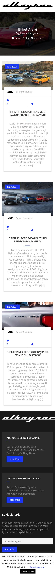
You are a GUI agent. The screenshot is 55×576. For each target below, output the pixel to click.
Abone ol (9, 549)
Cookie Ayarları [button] (37, 566)
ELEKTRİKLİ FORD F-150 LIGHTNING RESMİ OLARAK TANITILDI (28, 240)
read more (15, 459)
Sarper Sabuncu (24, 91)
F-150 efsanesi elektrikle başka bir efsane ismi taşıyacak (27, 354)
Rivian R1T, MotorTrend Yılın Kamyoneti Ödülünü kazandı (27, 113)
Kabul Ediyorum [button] (27, 571)
